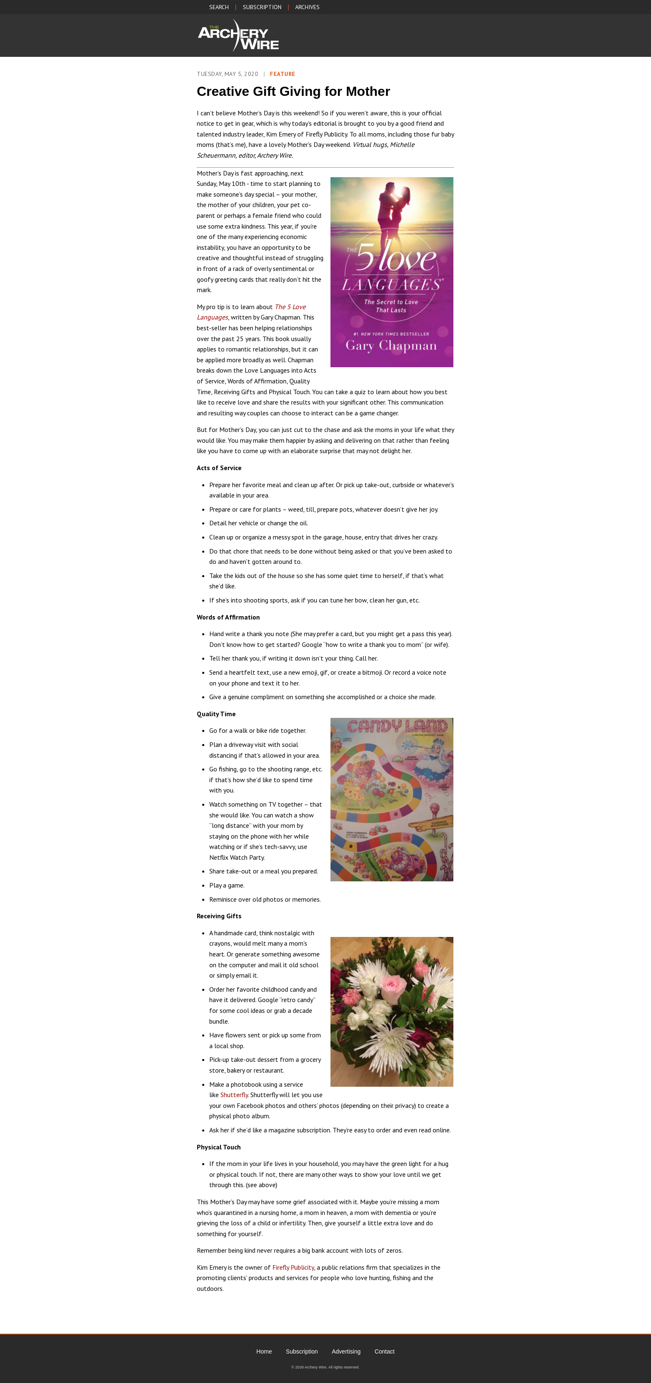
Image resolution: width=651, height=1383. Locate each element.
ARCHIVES (307, 7)
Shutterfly (234, 1094)
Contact (384, 1351)
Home (264, 1351)
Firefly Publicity (293, 1267)
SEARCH (219, 7)
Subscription (302, 1351)
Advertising (346, 1351)
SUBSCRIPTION (262, 7)
